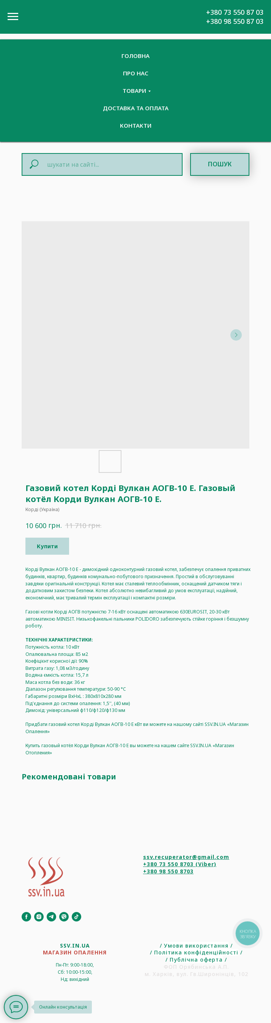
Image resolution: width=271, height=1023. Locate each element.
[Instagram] (39, 916)
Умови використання (196, 945)
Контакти (135, 125)
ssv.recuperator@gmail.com (186, 856)
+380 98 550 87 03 (234, 21)
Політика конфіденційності (196, 952)
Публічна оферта (196, 959)
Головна (135, 55)
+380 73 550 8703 (168, 864)
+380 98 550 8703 (168, 871)
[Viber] (64, 916)
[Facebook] (26, 916)
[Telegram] (51, 916)
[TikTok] (76, 916)
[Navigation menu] (13, 16)
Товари (134, 90)
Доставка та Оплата (136, 108)
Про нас (135, 73)
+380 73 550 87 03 (234, 12)
